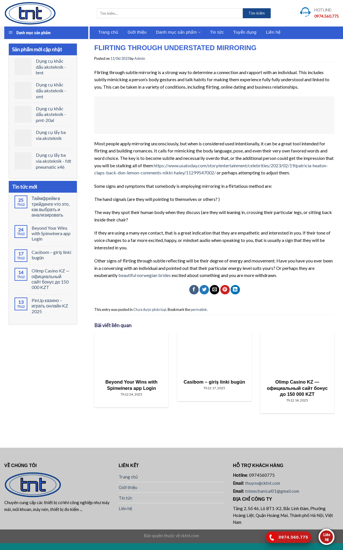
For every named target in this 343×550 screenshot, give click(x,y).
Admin (139, 58)
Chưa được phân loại (149, 309)
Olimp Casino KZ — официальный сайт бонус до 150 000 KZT (50, 279)
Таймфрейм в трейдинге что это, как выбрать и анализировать (50, 206)
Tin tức (217, 32)
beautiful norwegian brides (144, 275)
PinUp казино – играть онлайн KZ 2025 (50, 306)
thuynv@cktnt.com (262, 483)
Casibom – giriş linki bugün (51, 254)
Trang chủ (108, 32)
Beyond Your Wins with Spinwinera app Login (51, 233)
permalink (199, 309)
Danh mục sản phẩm (178, 32)
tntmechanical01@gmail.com (272, 491)
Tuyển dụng (244, 32)
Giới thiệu (137, 32)
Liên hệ (273, 32)
